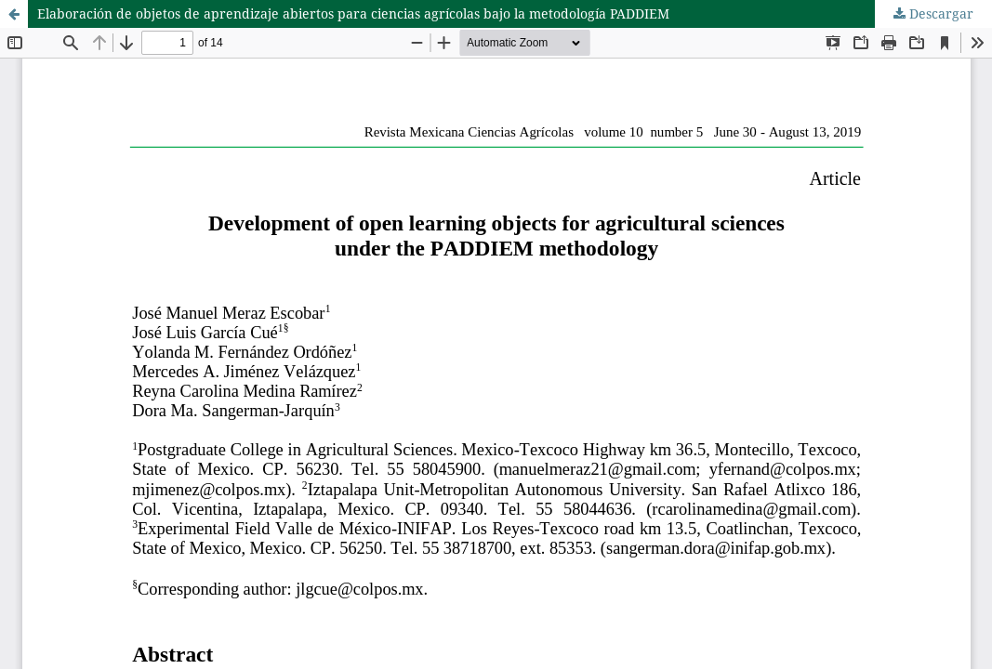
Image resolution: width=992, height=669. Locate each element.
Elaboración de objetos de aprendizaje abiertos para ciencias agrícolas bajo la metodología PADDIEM (353, 13)
